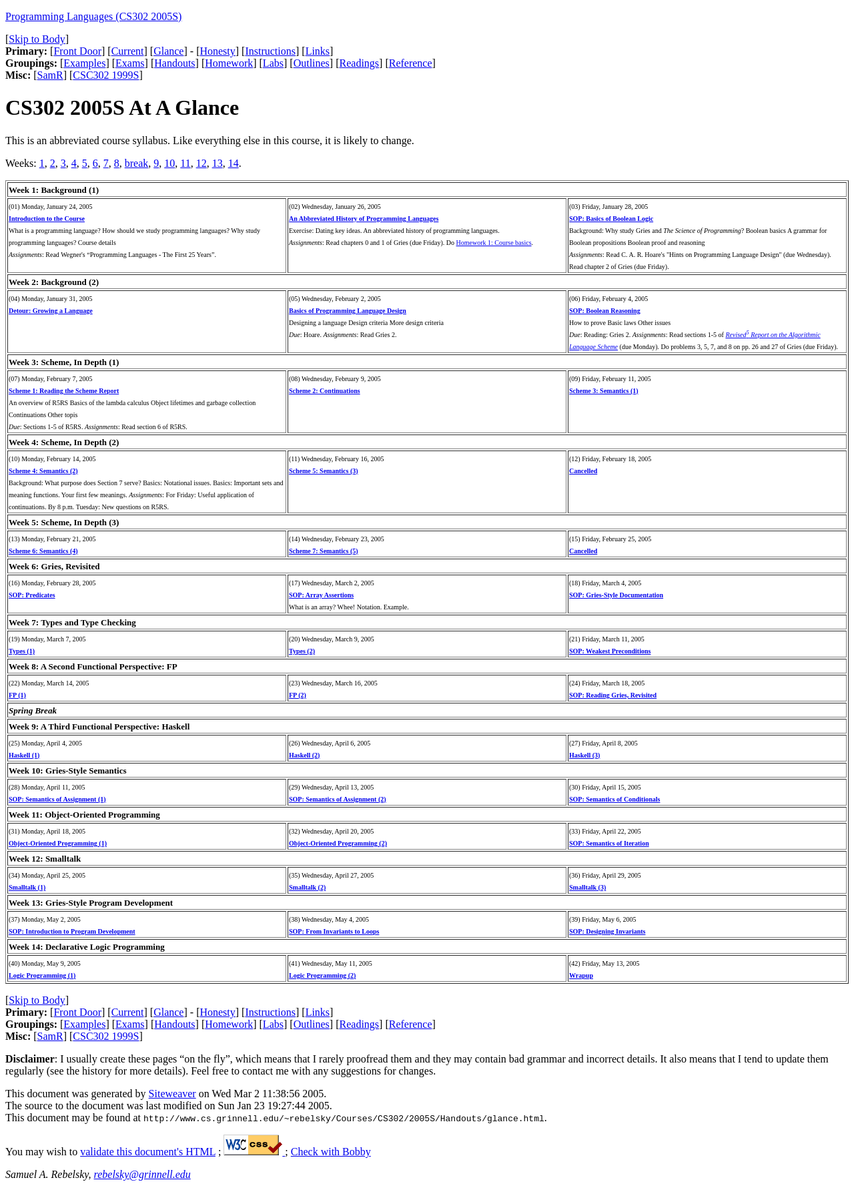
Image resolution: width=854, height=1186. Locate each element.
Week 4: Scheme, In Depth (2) (64, 442)
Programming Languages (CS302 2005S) (93, 16)
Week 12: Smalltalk (45, 859)
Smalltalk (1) (27, 887)
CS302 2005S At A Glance (122, 107)
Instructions (270, 51)
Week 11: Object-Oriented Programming (84, 815)
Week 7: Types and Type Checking (72, 622)
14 (233, 163)
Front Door (77, 51)
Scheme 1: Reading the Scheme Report (64, 390)
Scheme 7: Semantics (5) (323, 551)
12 (201, 163)
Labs (273, 63)
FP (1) (17, 695)
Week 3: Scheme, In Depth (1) (64, 362)
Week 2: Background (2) (54, 282)
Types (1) (22, 651)
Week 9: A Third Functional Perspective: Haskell (99, 726)
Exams (130, 63)
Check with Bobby (331, 1151)
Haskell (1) (24, 755)
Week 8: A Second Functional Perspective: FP (93, 666)
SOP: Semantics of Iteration (609, 843)
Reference (410, 63)
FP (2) (297, 695)
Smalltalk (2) (307, 887)
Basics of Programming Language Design (347, 310)
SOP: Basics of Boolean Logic (611, 218)
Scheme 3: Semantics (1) (603, 390)
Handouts (174, 63)
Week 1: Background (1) (54, 190)
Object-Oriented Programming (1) (58, 843)
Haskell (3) (584, 755)
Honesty (217, 51)
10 (169, 163)
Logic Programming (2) (322, 975)
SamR (50, 75)
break (137, 163)
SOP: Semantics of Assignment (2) (337, 799)
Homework (229, 63)
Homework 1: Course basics (494, 242)
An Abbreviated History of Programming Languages (363, 218)
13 (217, 163)
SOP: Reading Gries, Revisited (613, 695)
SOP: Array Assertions (321, 595)
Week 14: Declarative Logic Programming (87, 947)
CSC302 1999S (106, 75)
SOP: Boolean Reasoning (604, 310)
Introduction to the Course (47, 218)
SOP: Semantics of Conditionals (614, 799)
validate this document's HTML (148, 1151)
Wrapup (581, 975)
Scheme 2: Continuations (324, 390)
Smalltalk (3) (587, 887)
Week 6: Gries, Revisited (54, 566)
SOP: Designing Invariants (607, 931)
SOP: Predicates (32, 595)
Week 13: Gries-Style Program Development (91, 903)
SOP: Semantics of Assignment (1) (57, 799)
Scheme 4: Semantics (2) (43, 471)
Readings (360, 63)
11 (185, 163)
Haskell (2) (304, 755)
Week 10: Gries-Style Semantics (68, 771)
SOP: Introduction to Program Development (72, 931)
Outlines (312, 63)
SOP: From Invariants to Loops (334, 931)
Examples (84, 63)
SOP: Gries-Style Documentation (616, 595)
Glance (168, 51)
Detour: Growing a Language (51, 310)
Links (318, 51)
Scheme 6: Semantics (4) (43, 551)
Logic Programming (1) (42, 975)
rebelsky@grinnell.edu (142, 1174)
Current (127, 51)
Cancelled (583, 471)
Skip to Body (37, 39)
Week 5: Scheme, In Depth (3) (64, 522)
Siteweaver (172, 1093)
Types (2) (302, 651)
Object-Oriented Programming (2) (338, 843)
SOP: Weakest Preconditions (610, 651)
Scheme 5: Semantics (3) (323, 471)
